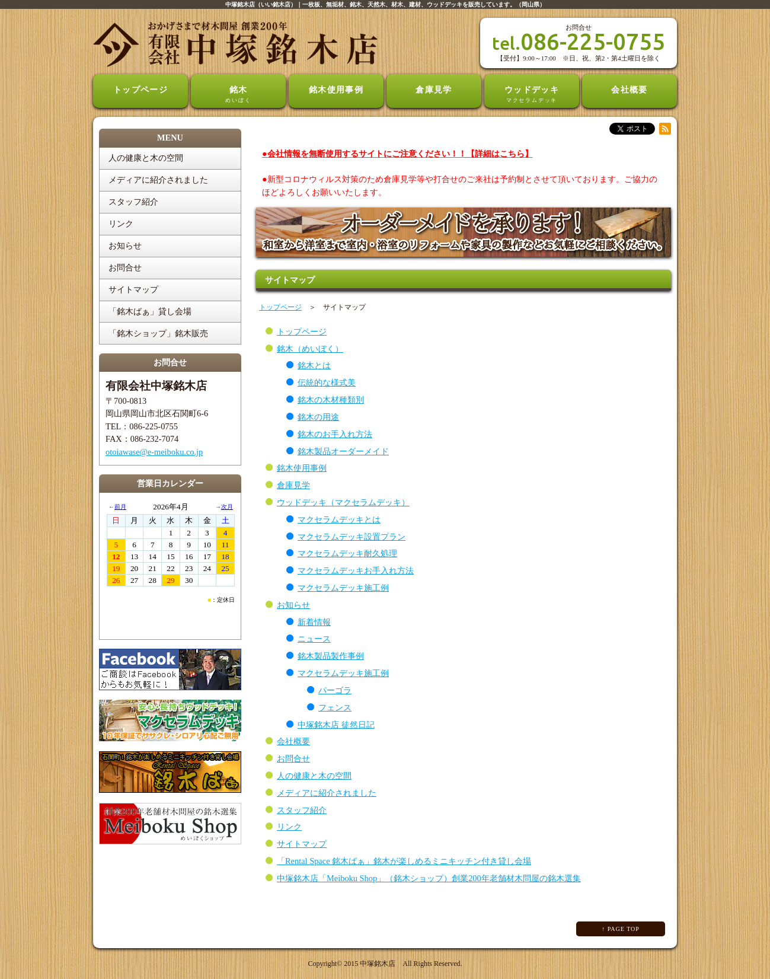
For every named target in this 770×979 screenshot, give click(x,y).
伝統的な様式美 (327, 382)
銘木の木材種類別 (331, 399)
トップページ (140, 89)
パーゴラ (335, 690)
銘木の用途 (318, 417)
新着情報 (314, 622)
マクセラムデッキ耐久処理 (347, 553)
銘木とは (314, 365)
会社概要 (629, 89)
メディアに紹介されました (326, 793)
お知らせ (293, 605)
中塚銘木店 (377, 963)
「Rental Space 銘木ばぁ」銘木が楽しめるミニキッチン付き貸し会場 (404, 861)
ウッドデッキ (532, 95)
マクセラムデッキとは (339, 519)
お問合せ (293, 758)
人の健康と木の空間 (314, 775)
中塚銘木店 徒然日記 (336, 724)
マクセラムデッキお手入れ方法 (356, 570)
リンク (289, 826)
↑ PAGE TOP (621, 929)
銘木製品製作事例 (331, 656)
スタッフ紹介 (302, 810)
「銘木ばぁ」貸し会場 (149, 311)
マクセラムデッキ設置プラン (351, 536)
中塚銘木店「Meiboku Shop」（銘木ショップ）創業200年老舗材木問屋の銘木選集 (429, 878)
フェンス (335, 707)
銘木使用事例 (336, 89)
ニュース (314, 638)
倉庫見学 (434, 89)
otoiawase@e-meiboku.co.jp (154, 452)
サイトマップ (302, 844)
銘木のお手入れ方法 (335, 434)
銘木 (238, 95)
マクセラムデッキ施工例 (343, 587)
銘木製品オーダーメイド (343, 451)
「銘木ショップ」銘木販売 (158, 333)
